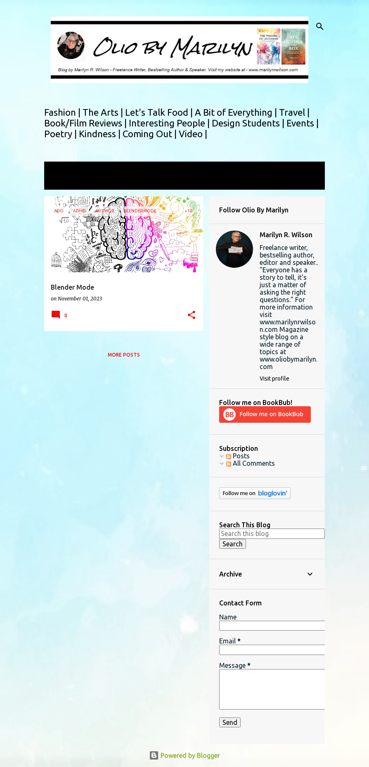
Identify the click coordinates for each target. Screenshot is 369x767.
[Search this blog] (272, 533)
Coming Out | (151, 134)
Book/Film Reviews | (86, 123)
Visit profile (274, 378)
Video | (193, 134)
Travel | (294, 112)
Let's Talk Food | (160, 112)
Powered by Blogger (184, 755)
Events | (302, 123)
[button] (191, 315)
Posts (238, 456)
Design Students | (249, 123)
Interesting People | (170, 123)
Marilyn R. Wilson (286, 234)
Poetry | (61, 134)
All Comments (250, 463)
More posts (124, 354)
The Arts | (104, 112)
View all (61, 182)
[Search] (320, 26)
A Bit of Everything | (237, 112)
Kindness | (101, 134)
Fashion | (63, 112)
